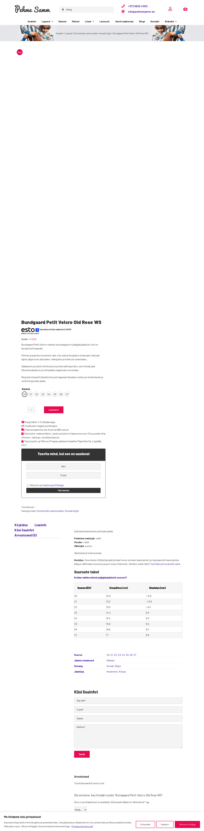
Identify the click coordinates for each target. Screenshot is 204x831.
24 (123, 654)
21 (112, 654)
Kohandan (145, 824)
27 (135, 654)
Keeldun (165, 824)
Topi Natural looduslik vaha (165, 563)
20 (108, 654)
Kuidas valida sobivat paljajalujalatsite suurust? (100, 577)
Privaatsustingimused (82, 826)
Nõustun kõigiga (187, 824)
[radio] (24, 394)
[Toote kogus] (31, 410)
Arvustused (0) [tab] (26, 535)
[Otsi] (63, 9)
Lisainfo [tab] (41, 525)
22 (115, 654)
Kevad (110, 665)
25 (127, 654)
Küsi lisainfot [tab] (24, 530)
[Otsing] (87, 9)
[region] (102, 821)
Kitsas (122, 671)
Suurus (26, 388)
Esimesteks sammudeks (50, 510)
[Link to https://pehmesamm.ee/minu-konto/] (170, 9)
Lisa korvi (54, 409)
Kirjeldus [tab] (21, 525)
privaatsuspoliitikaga (52, 485)
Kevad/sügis (72, 510)
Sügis (118, 665)
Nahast (111, 660)
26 (131, 654)
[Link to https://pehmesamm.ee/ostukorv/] (185, 9)
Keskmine (112, 671)
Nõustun (45, 485)
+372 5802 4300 (138, 6)
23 (119, 654)
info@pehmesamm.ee (141, 11)
